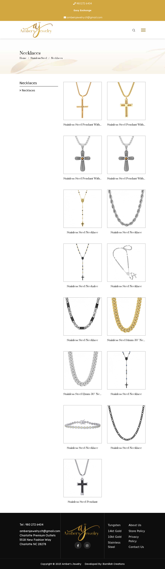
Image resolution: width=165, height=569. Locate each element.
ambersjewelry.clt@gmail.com (83, 17)
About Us (135, 525)
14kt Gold (115, 531)
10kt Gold (115, 536)
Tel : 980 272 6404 (31, 524)
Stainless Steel (39, 58)
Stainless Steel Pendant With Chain (85, 127)
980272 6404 (82, 3)
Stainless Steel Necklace (126, 471)
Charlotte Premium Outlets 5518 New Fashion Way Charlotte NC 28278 (37, 540)
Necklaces (28, 91)
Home (23, 58)
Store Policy (137, 531)
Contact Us (136, 547)
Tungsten (114, 525)
